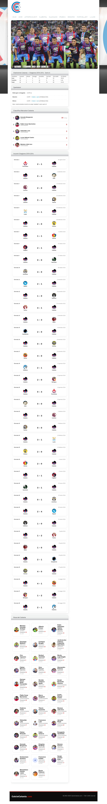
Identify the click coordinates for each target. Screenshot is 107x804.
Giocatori (71, 17)
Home (14, 17)
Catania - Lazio (35, 97)
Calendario (53, 17)
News (20, 17)
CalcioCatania (22, 796)
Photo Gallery (82, 17)
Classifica (43, 17)
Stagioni (62, 17)
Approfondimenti (30, 17)
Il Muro (92, 17)
